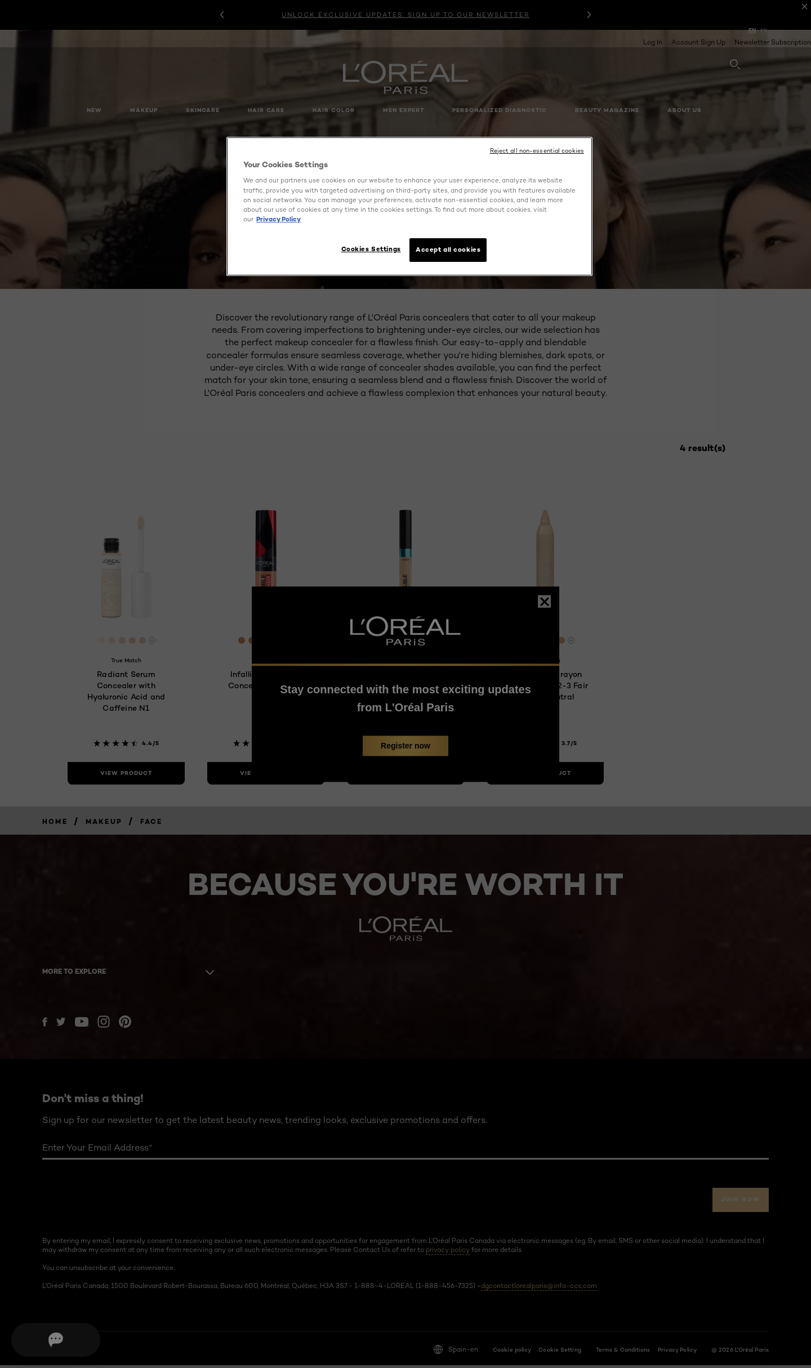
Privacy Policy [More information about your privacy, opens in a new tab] (278, 219)
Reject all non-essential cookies (537, 150)
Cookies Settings (365, 249)
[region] (409, 208)
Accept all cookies (448, 249)
